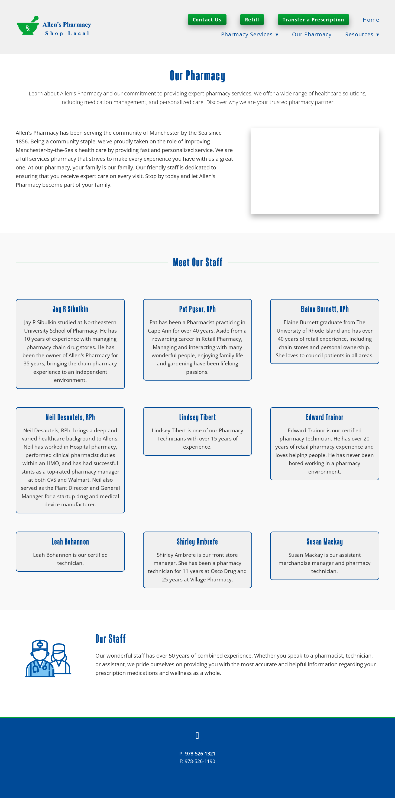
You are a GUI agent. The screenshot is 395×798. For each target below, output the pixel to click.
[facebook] (197, 735)
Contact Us (207, 19)
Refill (252, 19)
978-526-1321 (200, 753)
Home (371, 19)
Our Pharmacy (312, 34)
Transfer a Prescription (313, 19)
